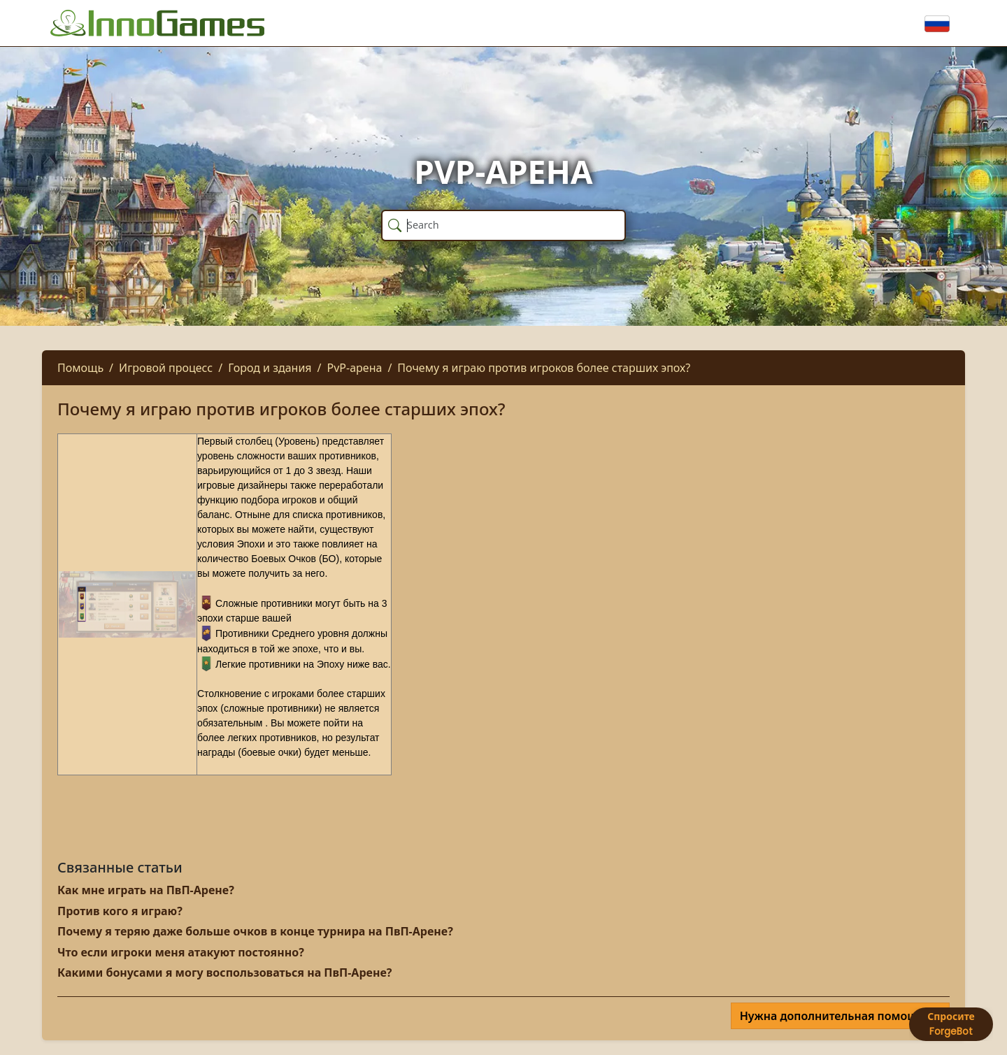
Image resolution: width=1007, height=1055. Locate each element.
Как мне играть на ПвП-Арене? (145, 890)
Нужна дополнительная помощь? (836, 1016)
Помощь (80, 367)
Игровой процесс (166, 367)
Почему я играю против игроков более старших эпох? (543, 367)
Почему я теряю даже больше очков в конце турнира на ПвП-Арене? (255, 931)
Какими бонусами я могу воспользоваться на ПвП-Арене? (224, 972)
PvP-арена (355, 367)
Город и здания (269, 367)
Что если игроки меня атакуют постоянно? (180, 952)
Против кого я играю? (120, 911)
